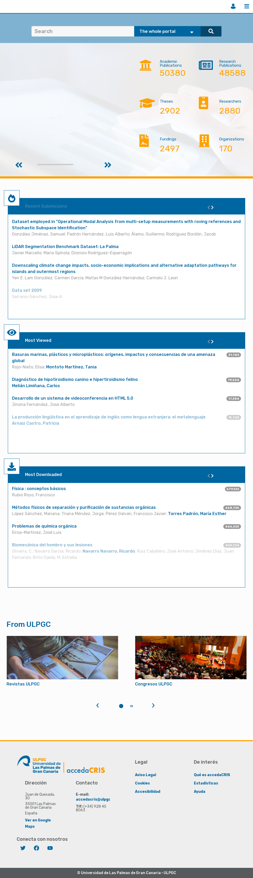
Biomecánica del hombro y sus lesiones (52, 544)
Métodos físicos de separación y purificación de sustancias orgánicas (84, 507)
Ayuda (199, 791)
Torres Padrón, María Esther (197, 513)
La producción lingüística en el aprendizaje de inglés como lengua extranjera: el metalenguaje (109, 417)
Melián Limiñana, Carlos (36, 385)
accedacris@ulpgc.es (96, 799)
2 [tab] (131, 706)
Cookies (142, 783)
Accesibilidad (147, 791)
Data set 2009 (27, 290)
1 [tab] (121, 706)
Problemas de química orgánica (44, 526)
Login (233, 6)
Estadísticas (206, 783)
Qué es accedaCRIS (212, 775)
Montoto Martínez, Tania (71, 366)
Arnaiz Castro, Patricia (35, 423)
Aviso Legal (145, 775)
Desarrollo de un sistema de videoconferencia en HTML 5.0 (72, 398)
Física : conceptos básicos (39, 488)
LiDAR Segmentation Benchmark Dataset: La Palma (65, 246)
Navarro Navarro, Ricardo (109, 551)
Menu (247, 6)
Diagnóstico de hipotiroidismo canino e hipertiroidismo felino (75, 379)
